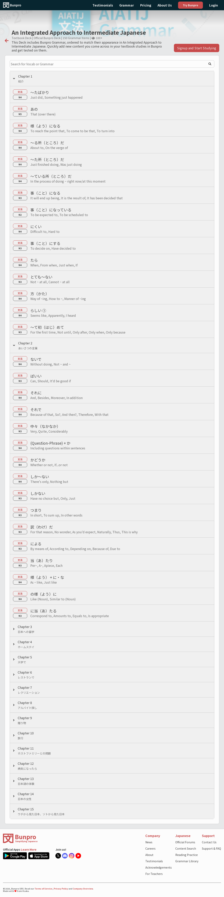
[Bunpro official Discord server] (65, 856)
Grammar (126, 5)
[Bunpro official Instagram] (72, 856)
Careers (150, 848)
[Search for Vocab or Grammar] (112, 64)
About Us (165, 5)
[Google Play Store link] (15, 855)
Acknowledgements (158, 867)
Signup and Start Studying (196, 48)
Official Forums (185, 842)
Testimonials (102, 5)
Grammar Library (186, 861)
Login (213, 5)
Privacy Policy (61, 888)
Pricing (145, 5)
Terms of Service (43, 888)
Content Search (185, 848)
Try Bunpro (190, 5)
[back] (6, 40)
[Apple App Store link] (39, 855)
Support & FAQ (211, 848)
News (148, 842)
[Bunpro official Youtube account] (79, 856)
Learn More (28, 849)
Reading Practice (186, 855)
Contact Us (209, 842)
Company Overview (83, 888)
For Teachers (154, 874)
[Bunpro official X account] (58, 856)
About (149, 855)
